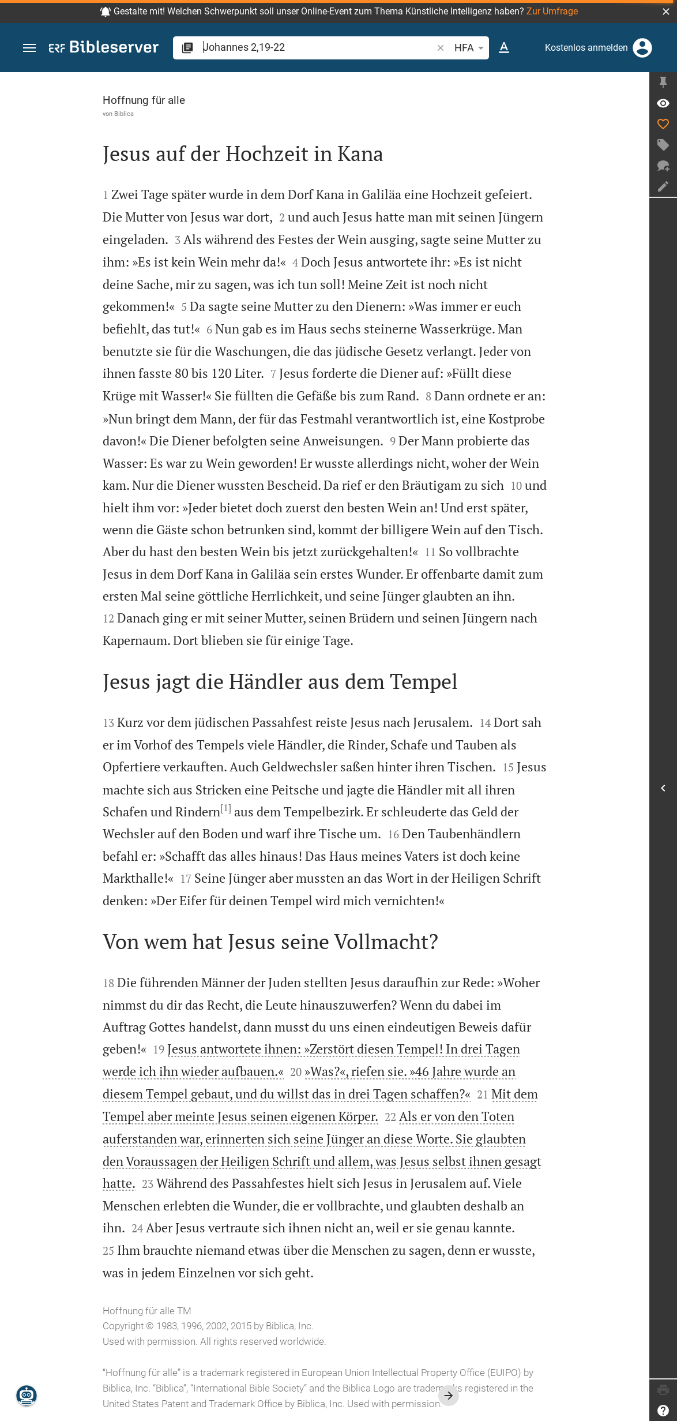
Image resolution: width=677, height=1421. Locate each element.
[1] (225, 807)
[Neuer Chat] (663, 165)
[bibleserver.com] (104, 48)
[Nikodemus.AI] (26, 1395)
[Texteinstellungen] (504, 47)
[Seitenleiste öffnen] (663, 788)
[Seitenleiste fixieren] (663, 82)
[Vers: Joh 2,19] (663, 103)
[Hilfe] (663, 1410)
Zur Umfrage (552, 11)
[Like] (663, 124)
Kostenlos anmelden (586, 47)
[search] (318, 47)
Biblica (124, 114)
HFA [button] (471, 48)
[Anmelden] (642, 47)
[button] (666, 11)
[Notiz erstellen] (663, 186)
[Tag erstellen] (663, 144)
